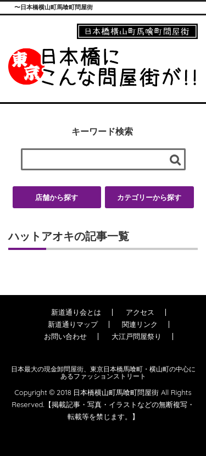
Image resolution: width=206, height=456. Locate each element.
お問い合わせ (65, 336)
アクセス (140, 312)
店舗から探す (56, 197)
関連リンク (140, 324)
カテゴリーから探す (149, 197)
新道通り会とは (76, 312)
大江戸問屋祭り (137, 336)
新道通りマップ (73, 324)
